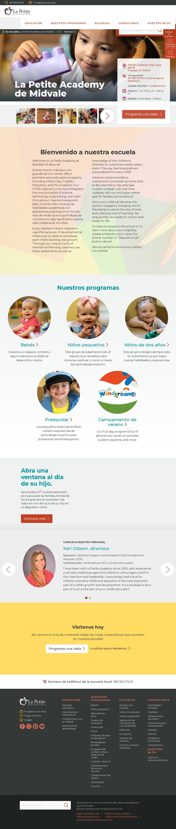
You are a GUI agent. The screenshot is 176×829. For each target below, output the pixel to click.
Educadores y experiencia (70, 713)
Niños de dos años (98, 714)
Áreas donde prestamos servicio (95, 819)
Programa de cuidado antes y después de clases (100, 753)
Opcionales (97, 782)
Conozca (36, 519)
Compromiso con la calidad (72, 720)
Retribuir (152, 729)
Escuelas (102, 23)
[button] (86, 598)
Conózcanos (128, 23)
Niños (88, 345)
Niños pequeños (100, 709)
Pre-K (94, 731)
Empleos (153, 712)
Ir (58, 31)
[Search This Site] (45, 805)
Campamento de (117, 422)
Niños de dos (146, 345)
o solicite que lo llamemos (108, 648)
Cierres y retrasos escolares (129, 746)
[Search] (161, 30)
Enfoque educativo (68, 706)
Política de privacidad (117, 813)
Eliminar (68, 31)
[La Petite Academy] (16, 11)
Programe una (67, 649)
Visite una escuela (129, 712)
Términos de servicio (88, 816)
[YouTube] (42, 726)
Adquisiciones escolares (155, 717)
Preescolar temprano (97, 721)
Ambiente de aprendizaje (69, 727)
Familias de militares (125, 739)
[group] (25, 116)
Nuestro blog (159, 23)
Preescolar (97, 727)
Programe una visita (42, 2)
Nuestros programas (68, 23)
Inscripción (125, 734)
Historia (152, 734)
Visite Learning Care (88, 813)
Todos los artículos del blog (157, 758)
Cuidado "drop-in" (101, 761)
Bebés (94, 705)
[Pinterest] (35, 726)
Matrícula (124, 729)
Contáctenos (157, 85)
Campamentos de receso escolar (99, 768)
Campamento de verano (100, 776)
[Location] (141, 30)
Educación (33, 23)
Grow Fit (95, 786)
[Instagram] (28, 726)
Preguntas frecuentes (154, 739)
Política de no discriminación (122, 816)
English (28, 719)
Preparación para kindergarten (100, 736)
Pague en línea (32, 715)
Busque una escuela (126, 706)
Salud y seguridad (129, 716)
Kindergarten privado (98, 743)
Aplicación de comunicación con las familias (127, 723)
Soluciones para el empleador (157, 724)
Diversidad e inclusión (155, 706)
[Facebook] (22, 726)
